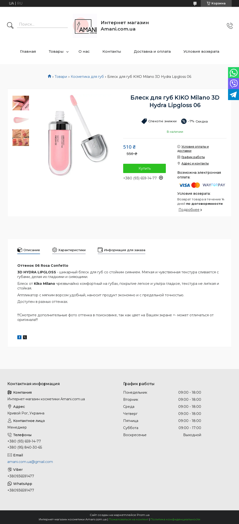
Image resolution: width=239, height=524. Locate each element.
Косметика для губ (87, 76)
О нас (84, 51)
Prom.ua (143, 515)
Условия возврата (201, 51)
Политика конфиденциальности (175, 519)
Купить (145, 168)
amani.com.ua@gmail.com (30, 462)
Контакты (111, 51)
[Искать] (10, 26)
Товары (56, 51)
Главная (28, 51)
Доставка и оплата (152, 51)
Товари (61, 76)
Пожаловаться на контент (128, 519)
